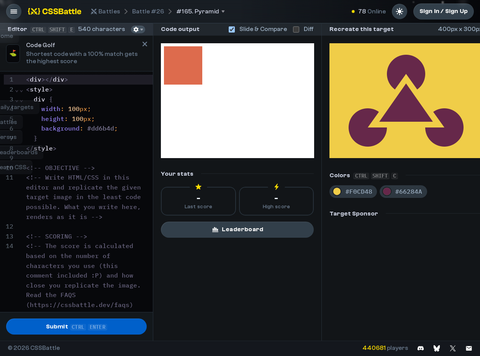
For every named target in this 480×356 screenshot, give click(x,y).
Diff (303, 29)
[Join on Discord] (420, 348)
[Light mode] (399, 11)
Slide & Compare (258, 29)
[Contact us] (468, 348)
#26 (148, 11)
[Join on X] (452, 348)
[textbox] (88, 212)
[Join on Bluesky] (436, 348)
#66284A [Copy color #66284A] (408, 191)
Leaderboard (237, 229)
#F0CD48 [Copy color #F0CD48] (359, 191)
